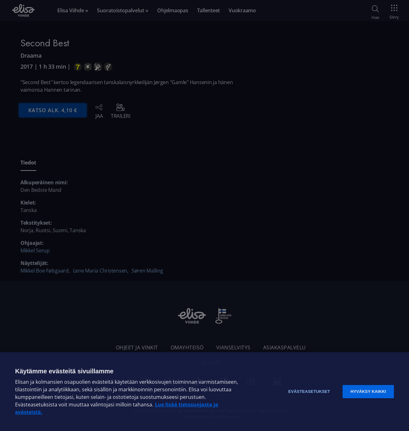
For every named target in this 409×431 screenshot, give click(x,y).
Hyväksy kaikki (368, 391)
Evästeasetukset (309, 391)
